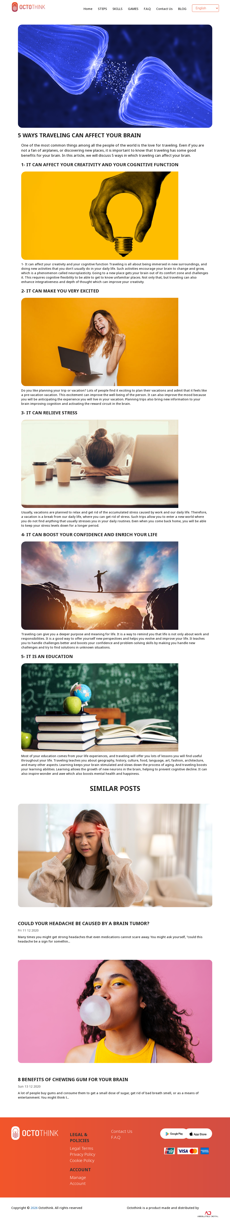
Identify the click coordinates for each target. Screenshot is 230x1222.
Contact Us (164, 9)
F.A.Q (147, 9)
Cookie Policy (82, 1160)
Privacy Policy (82, 1154)
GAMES (133, 9)
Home (88, 9)
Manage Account (78, 1180)
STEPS (102, 9)
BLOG (182, 9)
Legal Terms (81, 1148)
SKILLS (117, 9)
